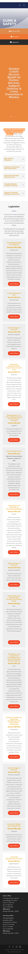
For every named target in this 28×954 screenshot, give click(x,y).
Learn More (14, 284)
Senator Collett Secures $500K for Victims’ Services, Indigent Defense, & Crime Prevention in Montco (14, 83)
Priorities (15, 37)
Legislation (15, 42)
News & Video (15, 31)
